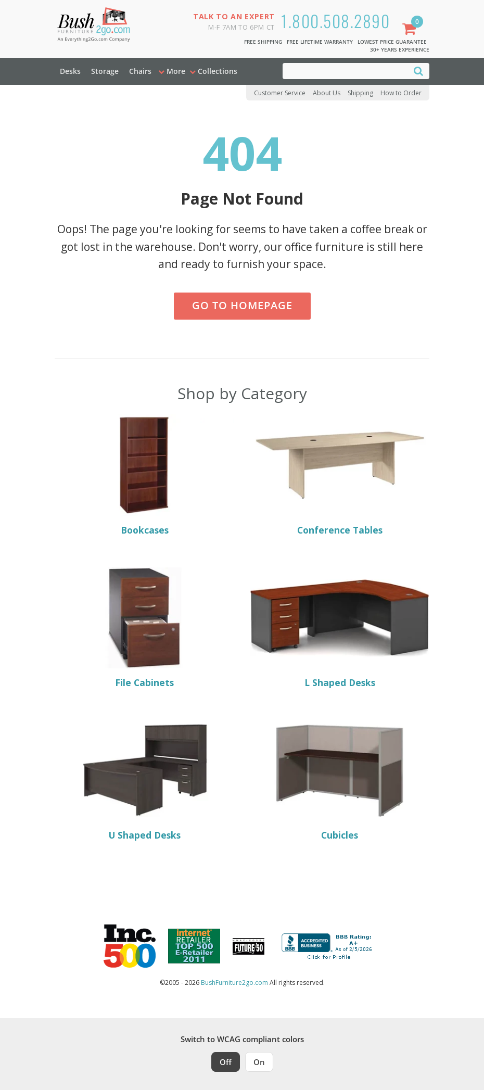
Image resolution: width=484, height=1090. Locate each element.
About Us (326, 92)
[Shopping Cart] (411, 30)
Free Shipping (263, 41)
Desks (70, 71)
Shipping (360, 92)
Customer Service (279, 92)
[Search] (418, 71)
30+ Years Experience (399, 49)
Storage (105, 71)
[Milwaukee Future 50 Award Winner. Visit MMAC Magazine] (248, 946)
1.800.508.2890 (335, 20)
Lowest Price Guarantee (392, 41)
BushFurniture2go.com (234, 982)
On (259, 1062)
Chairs (140, 71)
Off (226, 1062)
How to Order (401, 92)
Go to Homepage (242, 305)
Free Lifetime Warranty (320, 41)
